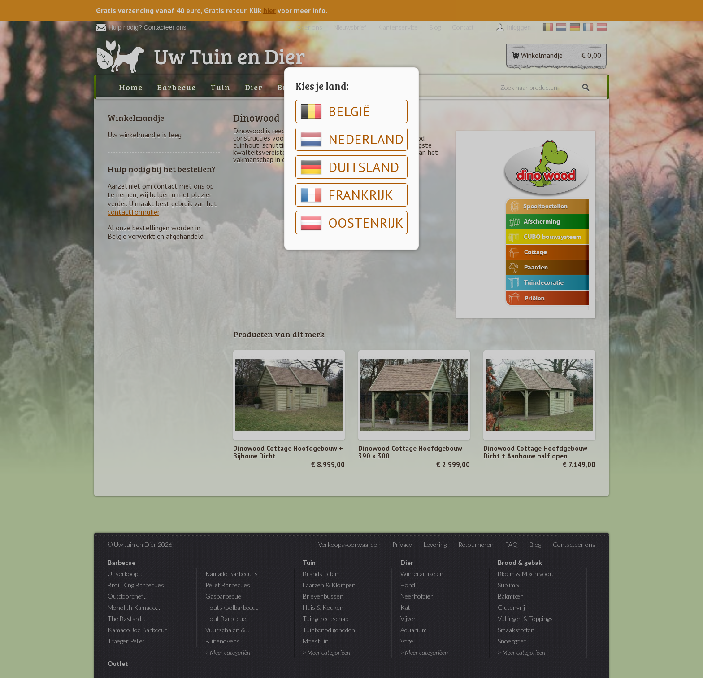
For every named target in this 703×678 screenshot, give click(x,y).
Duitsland (349, 167)
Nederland (352, 139)
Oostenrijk (352, 222)
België (335, 111)
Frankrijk (346, 195)
